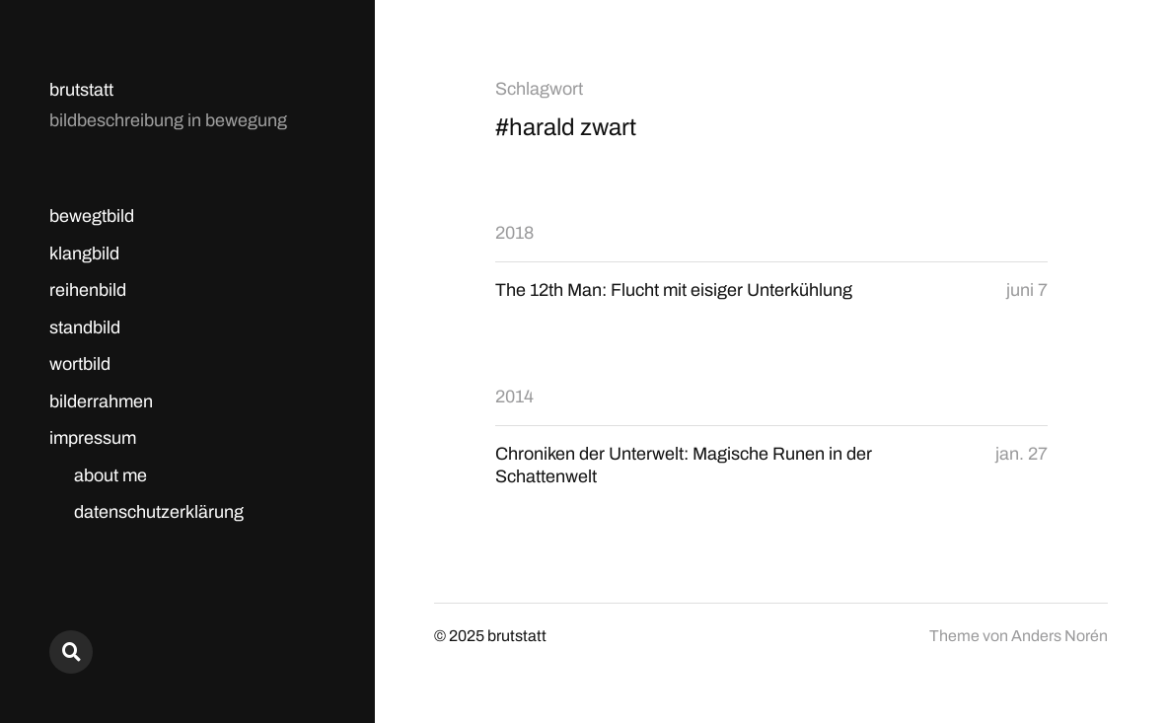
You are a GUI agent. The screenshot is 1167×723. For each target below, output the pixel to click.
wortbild (79, 364)
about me (110, 475)
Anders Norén (1059, 635)
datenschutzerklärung (159, 512)
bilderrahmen (101, 401)
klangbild (84, 253)
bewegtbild (91, 216)
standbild (84, 327)
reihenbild (87, 290)
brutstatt (81, 90)
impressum (92, 438)
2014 (514, 396)
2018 (514, 233)
